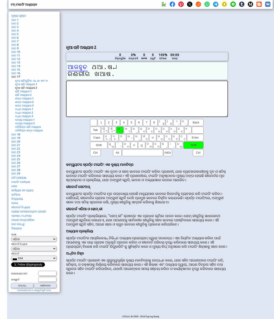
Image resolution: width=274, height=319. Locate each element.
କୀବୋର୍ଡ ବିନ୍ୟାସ (20, 207)
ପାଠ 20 (15, 141)
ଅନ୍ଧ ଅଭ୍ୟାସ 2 (24, 112)
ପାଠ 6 (14, 37)
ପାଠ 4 (14, 30)
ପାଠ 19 (15, 137)
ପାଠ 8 (14, 44)
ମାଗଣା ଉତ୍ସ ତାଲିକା (22, 219)
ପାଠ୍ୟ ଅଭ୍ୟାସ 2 (25, 123)
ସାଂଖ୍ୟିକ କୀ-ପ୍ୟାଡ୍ (22, 190)
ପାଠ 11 (15, 55)
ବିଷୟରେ (16, 228)
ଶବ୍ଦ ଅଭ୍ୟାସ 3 (24, 105)
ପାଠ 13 (15, 62)
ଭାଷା (13, 234)
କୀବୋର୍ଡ (15, 253)
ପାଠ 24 (15, 155)
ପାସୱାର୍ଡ (15, 279)
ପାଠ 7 (14, 41)
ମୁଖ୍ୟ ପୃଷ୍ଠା (18, 15)
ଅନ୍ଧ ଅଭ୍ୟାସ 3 (24, 116)
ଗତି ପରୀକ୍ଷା (18, 177)
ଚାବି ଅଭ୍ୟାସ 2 (23, 94)
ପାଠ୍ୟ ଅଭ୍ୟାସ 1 (25, 119)
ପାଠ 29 (15, 173)
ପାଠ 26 (15, 162)
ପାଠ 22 (15, 148)
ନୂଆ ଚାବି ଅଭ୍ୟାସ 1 (26, 84)
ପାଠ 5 (14, 34)
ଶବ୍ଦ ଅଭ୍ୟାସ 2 (24, 101)
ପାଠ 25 (15, 159)
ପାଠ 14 (15, 65)
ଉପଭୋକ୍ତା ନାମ (19, 273)
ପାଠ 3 (14, 26)
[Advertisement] (84, 26)
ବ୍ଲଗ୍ (14, 202)
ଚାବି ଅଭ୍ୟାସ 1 (23, 91)
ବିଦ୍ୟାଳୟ (17, 198)
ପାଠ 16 (15, 73)
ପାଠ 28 (15, 169)
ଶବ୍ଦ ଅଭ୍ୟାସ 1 (24, 98)
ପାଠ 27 (15, 166)
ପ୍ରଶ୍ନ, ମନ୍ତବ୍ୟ (21, 215)
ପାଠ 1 (14, 19)
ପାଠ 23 (15, 152)
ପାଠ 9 (14, 48)
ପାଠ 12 (15, 58)
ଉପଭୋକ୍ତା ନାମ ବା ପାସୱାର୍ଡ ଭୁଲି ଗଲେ (34, 290)
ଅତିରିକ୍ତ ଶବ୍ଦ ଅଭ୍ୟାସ (29, 130)
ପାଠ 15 (15, 69)
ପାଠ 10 (15, 51)
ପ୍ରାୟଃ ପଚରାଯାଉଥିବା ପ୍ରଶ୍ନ (28, 211)
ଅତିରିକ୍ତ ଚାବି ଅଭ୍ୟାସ (28, 126)
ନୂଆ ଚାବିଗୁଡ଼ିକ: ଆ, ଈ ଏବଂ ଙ (31, 80)
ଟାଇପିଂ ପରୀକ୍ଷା (20, 181)
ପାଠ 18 (15, 134)
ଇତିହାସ (15, 194)
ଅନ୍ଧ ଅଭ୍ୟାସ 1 (24, 109)
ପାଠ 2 (14, 23)
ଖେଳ (14, 186)
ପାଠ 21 (15, 145)
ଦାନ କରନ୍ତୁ (18, 224)
